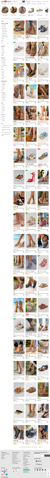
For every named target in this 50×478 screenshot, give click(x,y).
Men (8, 3)
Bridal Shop (28, 3)
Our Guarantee (14, 462)
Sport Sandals (4, 33)
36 (39, 447)
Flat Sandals (4, 26)
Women (12, 3)
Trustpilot (25, 468)
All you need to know (26, 453)
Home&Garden (39, 3)
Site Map (2, 458)
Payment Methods (15, 463)
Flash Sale (16, 3)
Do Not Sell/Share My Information (26, 465)
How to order (14, 457)
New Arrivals (34, 3)
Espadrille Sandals (4, 36)
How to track (14, 456)
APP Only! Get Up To (29, 1)
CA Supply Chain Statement (26, 463)
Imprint (2, 456)
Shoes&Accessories (22, 3)
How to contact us (15, 453)
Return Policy (25, 459)
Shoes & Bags (6, 18)
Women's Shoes (11, 18)
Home (2, 18)
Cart (49, 470)
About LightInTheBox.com (5, 453)
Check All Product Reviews (15, 459)
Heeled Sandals (4, 28)
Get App (49, 473)
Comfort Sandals (4, 31)
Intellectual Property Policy (26, 457)
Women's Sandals (17, 18)
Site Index (3, 457)
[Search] (17, 1)
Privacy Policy (25, 458)
